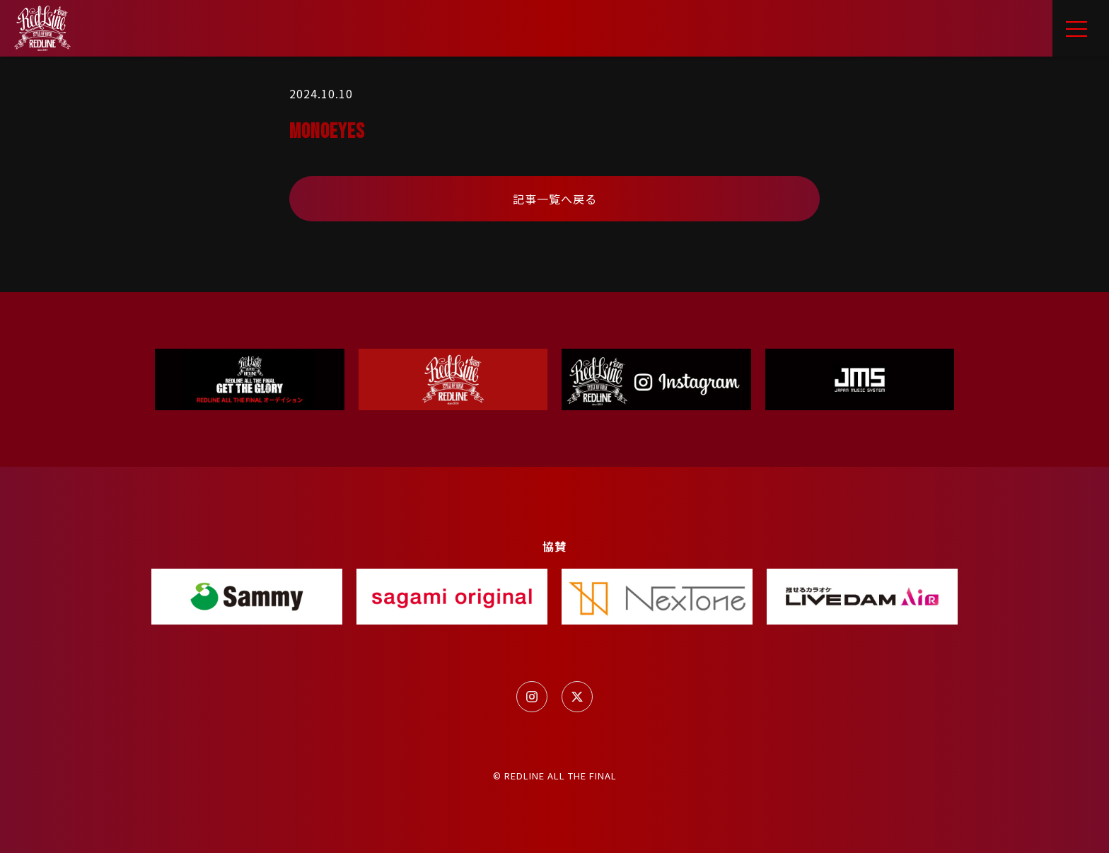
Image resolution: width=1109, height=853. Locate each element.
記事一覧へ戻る (555, 198)
